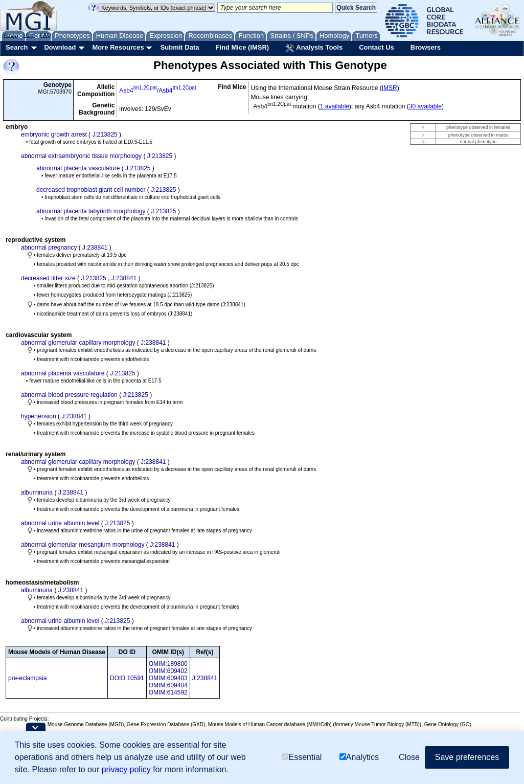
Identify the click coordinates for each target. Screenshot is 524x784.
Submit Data (180, 47)
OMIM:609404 (168, 685)
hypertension (38, 416)
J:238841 (94, 247)
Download (60, 47)
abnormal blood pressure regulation (69, 394)
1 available (334, 106)
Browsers (426, 47)
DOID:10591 (127, 678)
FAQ (45, 35)
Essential (302, 757)
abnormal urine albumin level (60, 523)
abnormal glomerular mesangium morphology (82, 544)
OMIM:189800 (168, 663)
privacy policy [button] (126, 769)
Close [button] (409, 757)
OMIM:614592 (168, 692)
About (11, 35)
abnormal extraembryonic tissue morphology (81, 156)
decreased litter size (48, 278)
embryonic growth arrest (54, 134)
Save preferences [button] (467, 757)
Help (29, 35)
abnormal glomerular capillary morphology (78, 342)
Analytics (359, 757)
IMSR (389, 88)
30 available (425, 106)
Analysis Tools (314, 48)
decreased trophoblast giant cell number (90, 189)
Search (17, 47)
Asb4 (138, 90)
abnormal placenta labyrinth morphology (90, 211)
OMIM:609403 (168, 678)
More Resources (118, 47)
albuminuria (37, 492)
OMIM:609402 (168, 671)
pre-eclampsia (27, 678)
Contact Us (376, 47)
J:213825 (104, 134)
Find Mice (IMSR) (242, 47)
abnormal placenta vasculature (78, 168)
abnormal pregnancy (49, 247)
